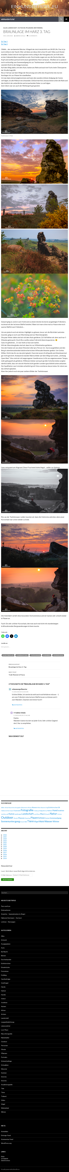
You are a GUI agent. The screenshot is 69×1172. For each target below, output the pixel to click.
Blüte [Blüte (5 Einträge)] (39, 807)
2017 (5, 852)
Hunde (3, 995)
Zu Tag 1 (4, 41)
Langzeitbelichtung (7, 1022)
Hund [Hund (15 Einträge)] (54, 810)
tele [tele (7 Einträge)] (25, 822)
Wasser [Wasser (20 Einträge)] (48, 821)
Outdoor (21, 28)
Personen (4, 1045)
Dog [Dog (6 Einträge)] (47, 807)
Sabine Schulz (20, 36)
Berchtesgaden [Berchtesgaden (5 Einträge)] (16, 807)
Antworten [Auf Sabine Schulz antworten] (20, 728)
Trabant (4, 1096)
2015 (5, 856)
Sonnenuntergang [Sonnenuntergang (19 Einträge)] (10, 821)
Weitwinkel (38, 28)
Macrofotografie (6, 1034)
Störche (4, 1077)
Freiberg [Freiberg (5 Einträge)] (36, 810)
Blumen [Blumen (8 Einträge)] (34, 807)
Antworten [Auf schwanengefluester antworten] (18, 705)
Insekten (4, 1002)
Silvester (4, 1069)
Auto (3, 948)
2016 (5, 854)
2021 (5, 845)
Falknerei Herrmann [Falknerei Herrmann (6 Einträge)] (7, 810)
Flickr (3, 1156)
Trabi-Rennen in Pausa (34, 673)
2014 (5, 858)
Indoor (3, 999)
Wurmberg (46, 655)
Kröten (3, 1014)
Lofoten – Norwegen (8, 922)
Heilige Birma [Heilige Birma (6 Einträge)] (43, 810)
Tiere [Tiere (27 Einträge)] (30, 821)
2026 (5, 835)
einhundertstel (7, 19)
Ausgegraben (5, 944)
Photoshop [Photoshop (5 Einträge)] (27, 818)
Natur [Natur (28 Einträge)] (53, 813)
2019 (5, 848)
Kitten (3, 1010)
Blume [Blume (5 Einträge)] (30, 807)
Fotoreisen (5, 971)
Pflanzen (29, 28)
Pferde (3, 1049)
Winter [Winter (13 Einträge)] (56, 821)
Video (3, 1100)
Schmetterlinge (6, 1061)
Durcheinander (6, 959)
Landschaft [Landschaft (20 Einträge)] (28, 813)
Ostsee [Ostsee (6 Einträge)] (59, 814)
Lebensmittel (5, 1026)
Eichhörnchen (5, 963)
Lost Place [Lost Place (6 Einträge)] (37, 814)
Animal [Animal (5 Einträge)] (7, 807)
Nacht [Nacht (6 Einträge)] (48, 814)
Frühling (4, 975)
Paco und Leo (5, 906)
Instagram (4, 1158)
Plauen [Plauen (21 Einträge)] (34, 817)
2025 (5, 837)
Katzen (3, 1006)
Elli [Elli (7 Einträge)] (59, 807)
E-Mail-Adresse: (17, 875)
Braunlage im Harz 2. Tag (34, 665)
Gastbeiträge (5, 979)
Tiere (3, 1092)
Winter (3, 1112)
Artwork (4, 940)
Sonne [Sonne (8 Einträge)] (47, 818)
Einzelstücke (5, 967)
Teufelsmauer (35, 655)
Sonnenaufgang (22, 655)
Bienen (3, 956)
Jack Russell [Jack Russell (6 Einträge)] (4, 814)
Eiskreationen (5, 910)
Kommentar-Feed (7, 1139)
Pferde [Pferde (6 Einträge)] (16, 818)
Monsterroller (8, 655)
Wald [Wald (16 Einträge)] (41, 821)
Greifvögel (4, 983)
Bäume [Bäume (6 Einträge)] (43, 807)
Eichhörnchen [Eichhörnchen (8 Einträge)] (53, 807)
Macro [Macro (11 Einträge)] (43, 814)
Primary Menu (66, 19)
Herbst (3, 991)
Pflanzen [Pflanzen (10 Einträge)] (21, 818)
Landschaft (12, 28)
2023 (5, 841)
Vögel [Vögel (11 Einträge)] (36, 821)
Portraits (4, 1057)
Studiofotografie (6, 1084)
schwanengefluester (19, 689)
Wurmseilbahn (58, 655)
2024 (5, 839)
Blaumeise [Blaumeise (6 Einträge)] (24, 807)
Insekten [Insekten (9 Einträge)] (61, 810)
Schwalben (5, 1065)
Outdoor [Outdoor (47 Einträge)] (7, 817)
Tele (2, 1088)
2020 (5, 847)
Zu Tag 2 (4, 44)
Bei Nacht (4, 952)
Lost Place (4, 1030)
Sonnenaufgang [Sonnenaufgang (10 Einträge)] (55, 818)
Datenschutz (5, 1160)
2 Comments (33, 36)
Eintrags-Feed (6, 1135)
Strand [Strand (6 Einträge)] (22, 822)
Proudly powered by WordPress (10, 1169)
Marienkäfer (5, 1038)
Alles (5, 28)
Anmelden (4, 1131)
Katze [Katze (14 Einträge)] (11, 814)
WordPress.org (6, 1143)
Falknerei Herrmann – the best (11, 918)
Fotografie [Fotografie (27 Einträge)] (27, 810)
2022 (5, 843)
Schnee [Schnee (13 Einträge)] (41, 818)
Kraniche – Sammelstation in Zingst (13, 914)
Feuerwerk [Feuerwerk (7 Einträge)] (17, 810)
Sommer (4, 1073)
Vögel (3, 1104)
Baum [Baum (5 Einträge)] (10, 807)
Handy (3, 987)
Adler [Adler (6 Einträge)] (2, 807)
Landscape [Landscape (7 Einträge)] (18, 814)
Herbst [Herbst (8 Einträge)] (49, 810)
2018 (5, 850)
